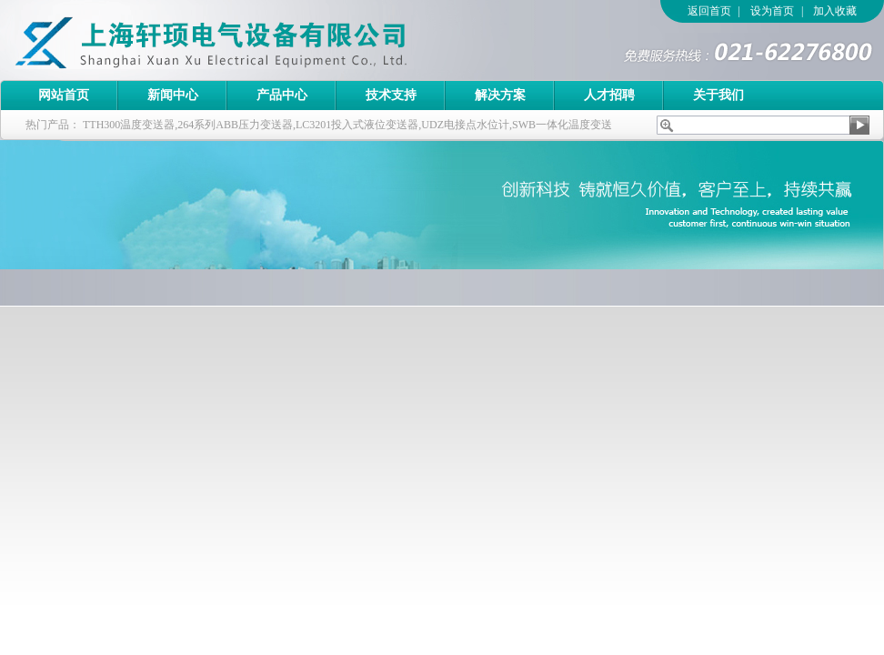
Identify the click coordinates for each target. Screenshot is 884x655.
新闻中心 (172, 95)
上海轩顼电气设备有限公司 (250, 40)
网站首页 (63, 95)
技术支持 (391, 95)
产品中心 (281, 95)
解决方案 (500, 95)
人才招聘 (609, 95)
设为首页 (772, 11)
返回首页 (709, 11)
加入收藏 (835, 11)
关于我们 (718, 95)
